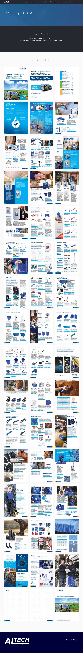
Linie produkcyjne (52, 2)
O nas (17, 2)
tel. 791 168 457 (72, 640)
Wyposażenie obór (43, 2)
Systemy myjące (24, 2)
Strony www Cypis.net (20, 647)
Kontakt (75, 2)
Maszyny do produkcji (63, 2)
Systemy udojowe (33, 2)
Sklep (71, 2)
